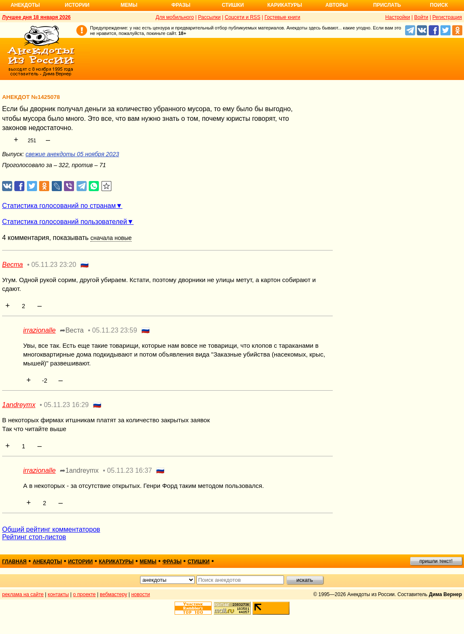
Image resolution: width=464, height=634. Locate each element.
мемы (148, 562)
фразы (171, 562)
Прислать (387, 5)
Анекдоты (25, 5)
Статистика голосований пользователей (64, 221)
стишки (198, 562)
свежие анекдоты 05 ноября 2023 (72, 154)
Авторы (337, 5)
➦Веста (72, 330)
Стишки (233, 5)
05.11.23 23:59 (114, 330)
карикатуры (116, 562)
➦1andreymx (79, 470)
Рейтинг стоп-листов (34, 537)
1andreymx (18, 404)
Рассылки (209, 17)
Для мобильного (175, 17)
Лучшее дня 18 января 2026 (36, 17)
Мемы (129, 5)
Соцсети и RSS (242, 17)
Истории (77, 5)
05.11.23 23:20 (53, 264)
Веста (12, 264)
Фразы (180, 5)
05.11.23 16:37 (129, 470)
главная (14, 562)
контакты (58, 594)
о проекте (84, 594)
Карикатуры (284, 5)
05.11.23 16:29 (66, 404)
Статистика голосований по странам (59, 205)
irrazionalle (39, 330)
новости (140, 594)
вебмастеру (113, 594)
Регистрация (447, 17)
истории (80, 562)
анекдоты (47, 562)
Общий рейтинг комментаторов (51, 529)
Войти (421, 17)
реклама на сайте (23, 594)
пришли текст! (436, 561)
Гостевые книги (282, 17)
